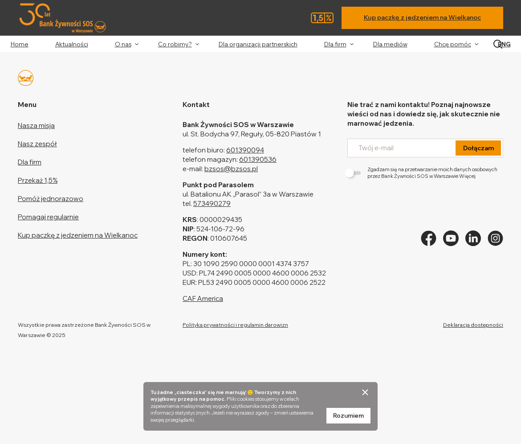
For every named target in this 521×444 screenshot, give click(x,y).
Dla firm (335, 44)
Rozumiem (348, 415)
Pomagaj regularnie (48, 217)
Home (19, 44)
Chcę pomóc (452, 44)
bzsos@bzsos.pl (231, 168)
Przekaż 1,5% (37, 180)
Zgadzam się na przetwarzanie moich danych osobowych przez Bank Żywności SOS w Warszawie (422, 172)
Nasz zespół (37, 144)
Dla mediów (390, 44)
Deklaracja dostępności (473, 324)
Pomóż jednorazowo (50, 198)
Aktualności (71, 44)
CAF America (203, 298)
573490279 (212, 203)
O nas (123, 44)
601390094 (245, 150)
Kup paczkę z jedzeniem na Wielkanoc (422, 17)
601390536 (258, 159)
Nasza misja (36, 125)
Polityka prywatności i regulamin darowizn (235, 324)
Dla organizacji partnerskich (258, 44)
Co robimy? (175, 44)
